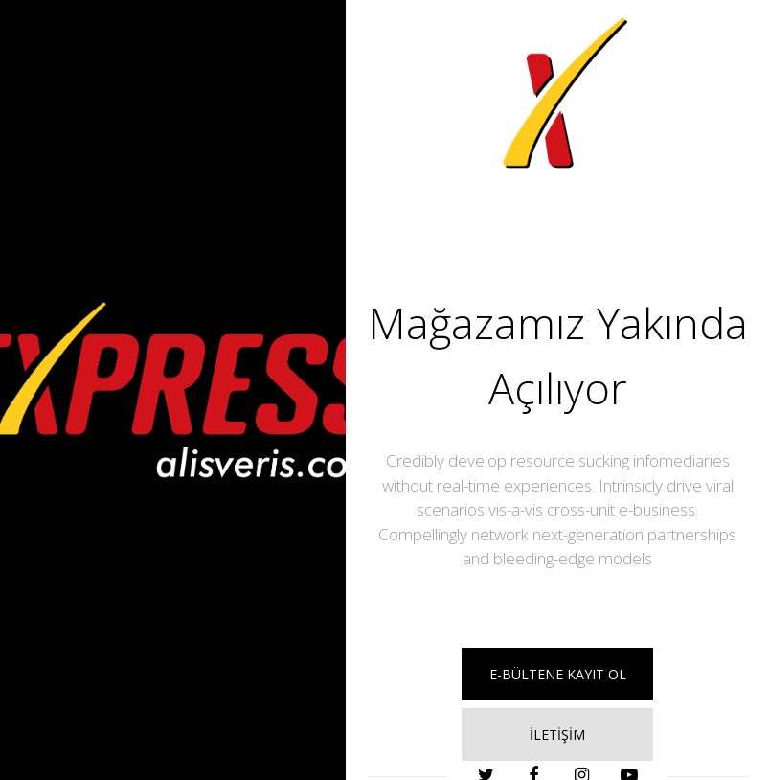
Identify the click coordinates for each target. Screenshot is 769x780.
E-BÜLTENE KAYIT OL (557, 674)
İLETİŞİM (557, 734)
